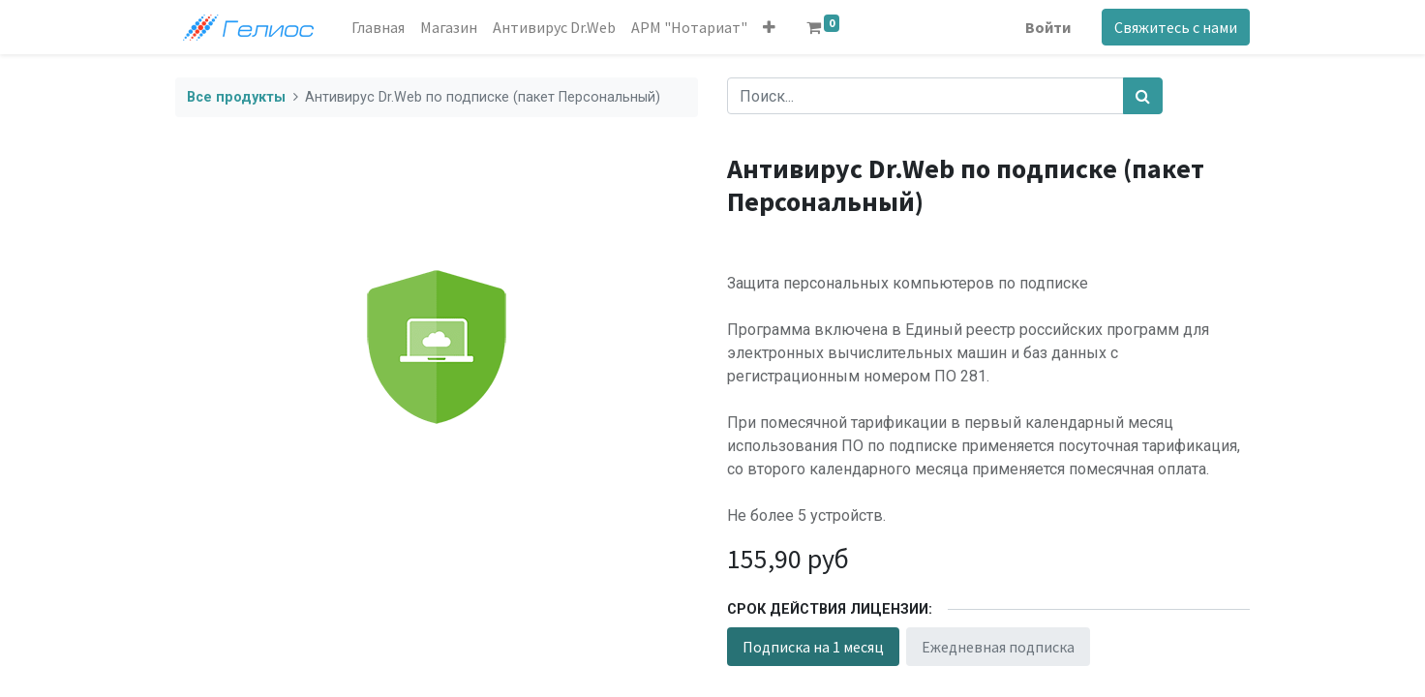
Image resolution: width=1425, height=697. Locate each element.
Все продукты (236, 97)
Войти (1048, 27)
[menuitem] (378, 27)
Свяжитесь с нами (1175, 27)
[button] (769, 27)
